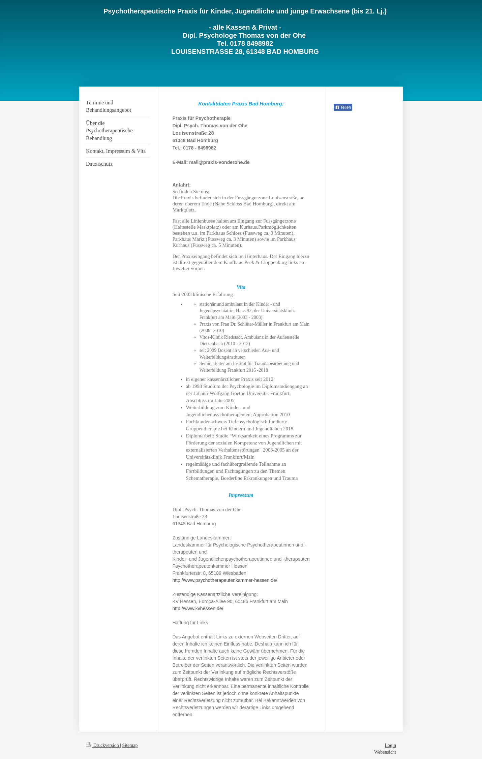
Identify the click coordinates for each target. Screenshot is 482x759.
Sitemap (130, 745)
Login (390, 745)
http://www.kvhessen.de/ (198, 608)
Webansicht (385, 752)
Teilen (343, 107)
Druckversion (103, 745)
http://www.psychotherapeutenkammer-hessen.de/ (225, 580)
